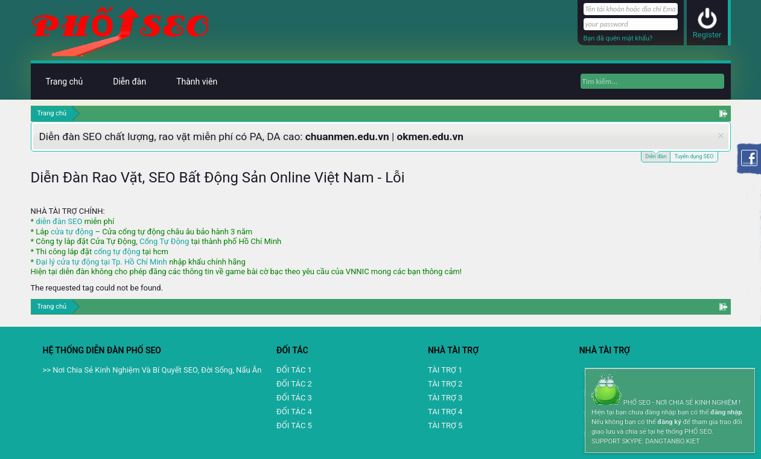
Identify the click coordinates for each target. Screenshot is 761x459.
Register (707, 34)
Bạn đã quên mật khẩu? (618, 38)
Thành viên (196, 81)
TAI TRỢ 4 (445, 411)
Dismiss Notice (720, 135)
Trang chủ (64, 81)
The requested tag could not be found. (97, 287)
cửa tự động (72, 231)
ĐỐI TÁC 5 (294, 425)
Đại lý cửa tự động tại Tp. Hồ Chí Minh (101, 261)
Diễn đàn (655, 155)
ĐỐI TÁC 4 (294, 411)
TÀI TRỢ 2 (445, 383)
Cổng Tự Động (164, 241)
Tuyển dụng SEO (693, 156)
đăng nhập (726, 412)
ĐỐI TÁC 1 (294, 369)
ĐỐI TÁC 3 (294, 397)
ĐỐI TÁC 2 (294, 383)
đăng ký (669, 422)
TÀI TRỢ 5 (445, 425)
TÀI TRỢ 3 (445, 397)
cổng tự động (117, 251)
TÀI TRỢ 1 (445, 369)
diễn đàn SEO (59, 221)
